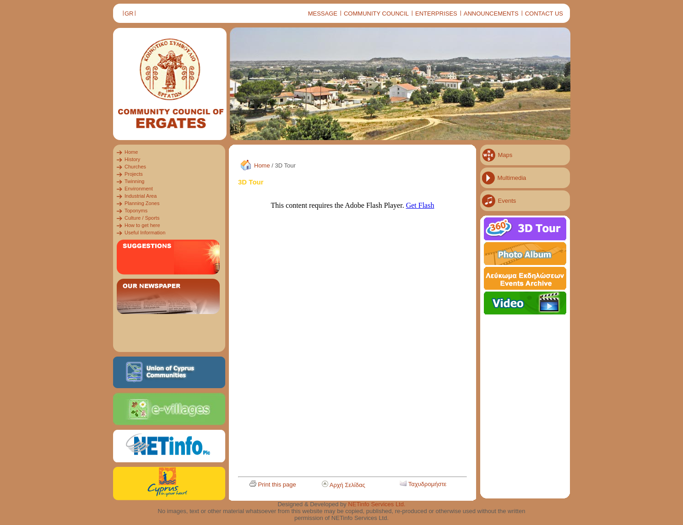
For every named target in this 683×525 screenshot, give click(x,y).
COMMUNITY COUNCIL (376, 13)
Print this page (277, 484)
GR (129, 13)
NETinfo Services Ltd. (376, 504)
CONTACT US (544, 13)
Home (262, 165)
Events (507, 200)
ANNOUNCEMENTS (491, 13)
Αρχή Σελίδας (347, 485)
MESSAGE (322, 13)
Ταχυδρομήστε (427, 484)
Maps (505, 155)
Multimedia (512, 177)
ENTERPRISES (436, 13)
